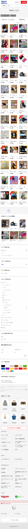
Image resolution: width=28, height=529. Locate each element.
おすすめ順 (11, 19)
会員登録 (24, 2)
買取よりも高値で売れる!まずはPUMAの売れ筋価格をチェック (14, 381)
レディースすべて (14, 285)
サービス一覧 (4, 513)
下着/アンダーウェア (14, 300)
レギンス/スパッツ (15, 310)
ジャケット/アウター (14, 290)
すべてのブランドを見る (14, 428)
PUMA (14, 264)
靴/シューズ (14, 295)
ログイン (17, 2)
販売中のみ (4, 19)
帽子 (14, 297)
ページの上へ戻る (14, 520)
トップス (14, 287)
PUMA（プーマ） (5, 15)
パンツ (14, 292)
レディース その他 (14, 312)
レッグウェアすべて (15, 305)
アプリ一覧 (17, 513)
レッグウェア (14, 302)
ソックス (13, 15)
